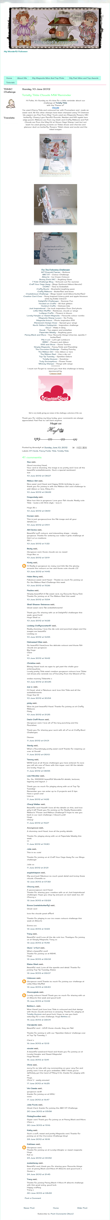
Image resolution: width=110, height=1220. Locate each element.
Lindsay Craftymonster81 (39, 626)
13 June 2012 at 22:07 (39, 973)
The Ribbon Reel (49, 354)
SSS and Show (48, 344)
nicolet (30, 1048)
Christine (31, 663)
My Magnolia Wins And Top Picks (48, 78)
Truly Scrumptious (48, 361)
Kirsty (29, 562)
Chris (29, 1065)
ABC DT (46, 274)
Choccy (30, 887)
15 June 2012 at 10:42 (38, 1001)
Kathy (29, 1130)
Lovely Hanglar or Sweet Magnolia (43, 316)
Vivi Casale (32, 1088)
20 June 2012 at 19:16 (38, 1125)
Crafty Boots (43, 289)
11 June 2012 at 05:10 (38, 754)
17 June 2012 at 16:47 (38, 1100)
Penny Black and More (35, 335)
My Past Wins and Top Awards (83, 78)
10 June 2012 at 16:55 (38, 637)
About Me (22, 78)
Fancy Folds (45, 451)
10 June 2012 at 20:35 (39, 682)
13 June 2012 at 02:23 (39, 900)
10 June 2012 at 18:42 (38, 658)
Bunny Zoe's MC (47, 279)
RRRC (45, 342)
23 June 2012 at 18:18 (38, 1139)
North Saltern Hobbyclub (45, 325)
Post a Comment (33, 1198)
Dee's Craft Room (35, 719)
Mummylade (33, 992)
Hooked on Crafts (47, 303)
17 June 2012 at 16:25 (38, 1083)
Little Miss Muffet (42, 311)
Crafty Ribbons (44, 291)
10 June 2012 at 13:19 (38, 558)
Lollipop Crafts (46, 313)
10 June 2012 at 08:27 (39, 476)
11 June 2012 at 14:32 (38, 799)
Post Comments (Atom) (62, 1214)
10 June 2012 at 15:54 (38, 599)
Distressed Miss (34, 642)
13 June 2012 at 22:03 (39, 959)
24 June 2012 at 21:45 (38, 1174)
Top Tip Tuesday (47, 356)
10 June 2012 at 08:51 (38, 511)
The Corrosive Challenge (47, 349)
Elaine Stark (32, 964)
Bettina (64, 1016)
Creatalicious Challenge (37, 294)
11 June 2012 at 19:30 (38, 844)
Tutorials (10, 82)
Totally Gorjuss (50, 359)
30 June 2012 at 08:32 (39, 1193)
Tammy (30, 759)
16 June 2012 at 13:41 (38, 1060)
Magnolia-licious (44, 320)
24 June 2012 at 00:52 (39, 1158)
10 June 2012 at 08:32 (39, 492)
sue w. (30, 687)
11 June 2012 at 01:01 (38, 741)
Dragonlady (32, 497)
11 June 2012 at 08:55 (38, 771)
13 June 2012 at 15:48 (38, 943)
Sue (29, 462)
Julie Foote (32, 1105)
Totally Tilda (61, 103)
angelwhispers (33, 873)
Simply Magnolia (42, 347)
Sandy (30, 745)
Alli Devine (32, 530)
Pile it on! (46, 340)
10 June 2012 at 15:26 (38, 585)
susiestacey (32, 1163)
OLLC (48, 328)
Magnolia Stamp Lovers (50, 318)
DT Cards (33, 451)
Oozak (42, 330)
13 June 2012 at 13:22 (38, 929)
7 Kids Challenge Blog (42, 282)
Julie (29, 849)
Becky (29, 549)
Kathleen (31, 1144)
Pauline (30, 590)
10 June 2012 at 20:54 (39, 698)
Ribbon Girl (32, 481)
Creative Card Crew (32, 296)
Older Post (82, 1208)
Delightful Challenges (48, 301)
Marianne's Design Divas (45, 323)
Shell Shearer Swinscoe (38, 604)
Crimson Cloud (55, 373)
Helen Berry (32, 576)
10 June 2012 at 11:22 (38, 544)
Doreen (30, 516)
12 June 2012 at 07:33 (39, 882)
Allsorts (45, 277)
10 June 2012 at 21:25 (38, 714)
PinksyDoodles (34, 1116)
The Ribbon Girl (45, 352)
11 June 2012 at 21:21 (38, 868)
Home (9, 78)
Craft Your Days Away (39, 284)
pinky (29, 703)
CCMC (46, 287)
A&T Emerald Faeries (50, 272)
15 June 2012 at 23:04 (39, 1020)
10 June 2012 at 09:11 (38, 525)
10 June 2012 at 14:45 (38, 571)
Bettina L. (31, 1006)
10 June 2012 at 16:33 (38, 621)
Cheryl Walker (33, 804)
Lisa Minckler (33, 776)
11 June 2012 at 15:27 (38, 823)
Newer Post (29, 1208)
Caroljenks (32, 1025)
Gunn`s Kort (33, 948)
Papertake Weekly (47, 332)
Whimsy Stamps (47, 364)
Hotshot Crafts (48, 306)
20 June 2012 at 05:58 (39, 1111)
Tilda (54, 451)
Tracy (29, 934)
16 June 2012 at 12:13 (38, 1043)
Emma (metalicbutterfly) (38, 905)
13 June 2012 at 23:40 (39, 987)
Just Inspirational (37, 308)
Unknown (31, 978)
